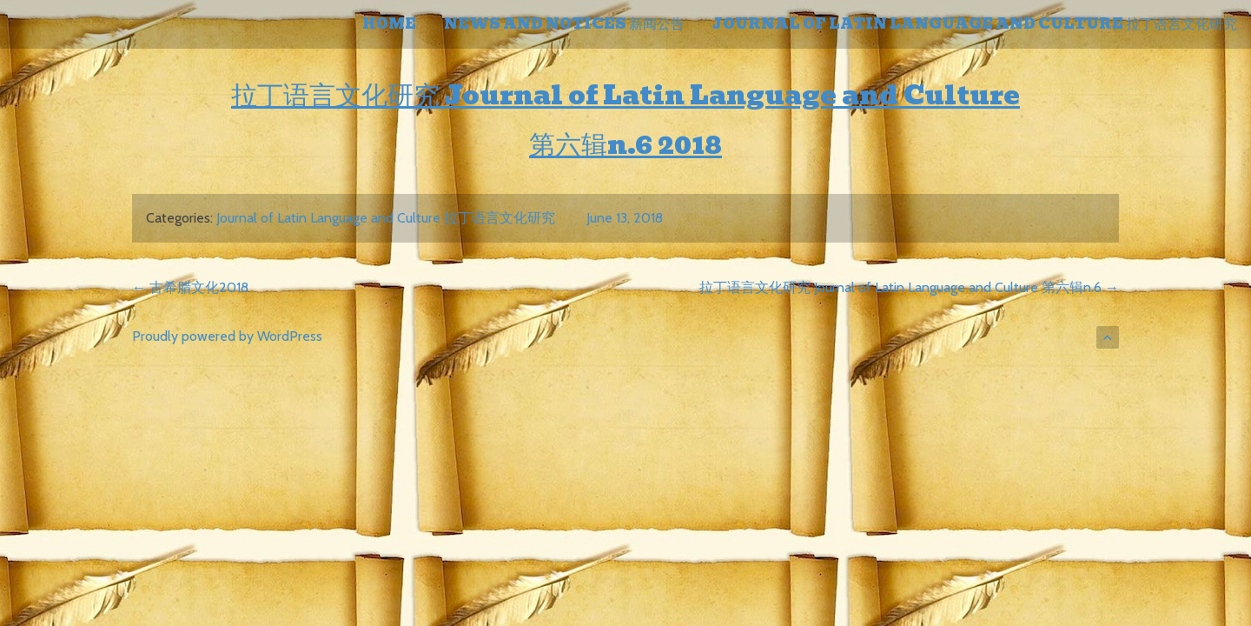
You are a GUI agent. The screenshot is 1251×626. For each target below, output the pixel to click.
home (389, 24)
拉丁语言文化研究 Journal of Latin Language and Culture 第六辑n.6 (909, 287)
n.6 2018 (664, 144)
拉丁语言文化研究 (338, 95)
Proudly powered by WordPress (227, 336)
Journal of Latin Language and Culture (732, 95)
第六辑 (568, 144)
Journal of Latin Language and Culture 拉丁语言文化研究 (974, 24)
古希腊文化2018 (190, 287)
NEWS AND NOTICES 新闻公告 (564, 24)
